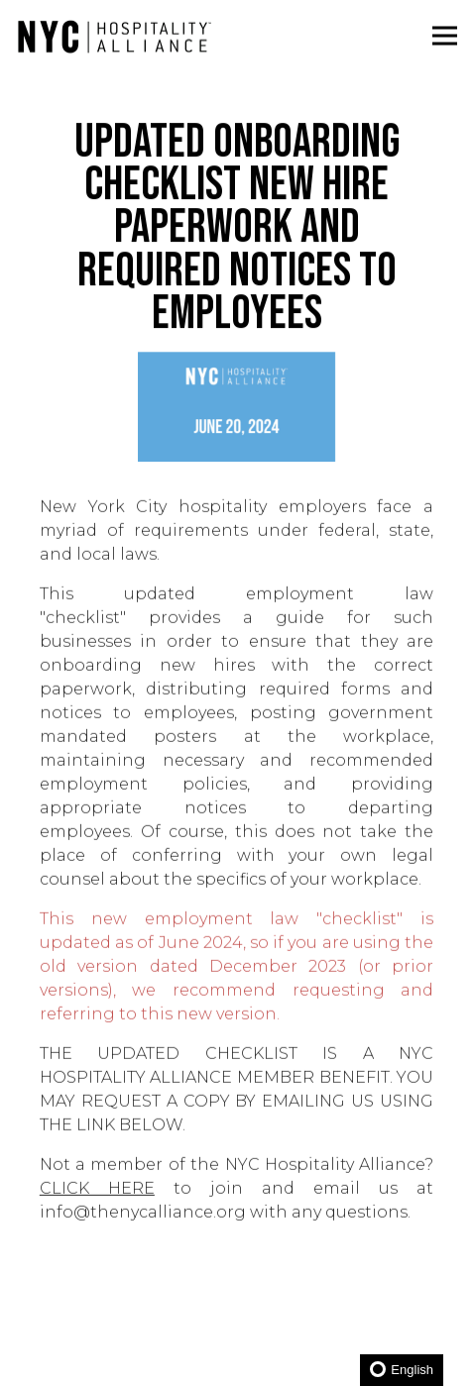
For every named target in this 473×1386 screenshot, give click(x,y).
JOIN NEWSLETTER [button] (237, 1357)
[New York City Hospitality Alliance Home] (114, 35)
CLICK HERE (97, 1192)
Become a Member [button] (237, 1302)
